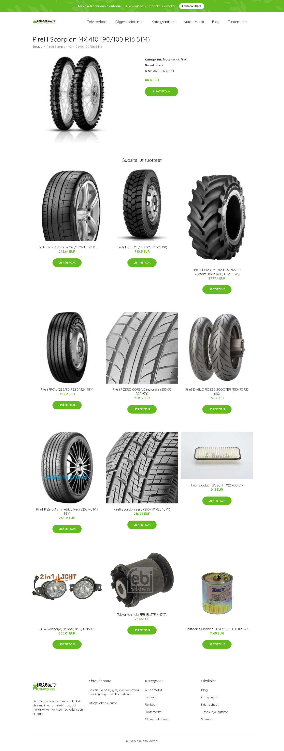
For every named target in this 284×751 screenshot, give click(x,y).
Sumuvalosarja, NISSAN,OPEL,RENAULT (67, 632)
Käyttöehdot (210, 708)
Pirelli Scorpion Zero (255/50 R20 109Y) (142, 513)
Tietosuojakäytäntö (214, 715)
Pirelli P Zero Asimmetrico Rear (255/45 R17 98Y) (67, 515)
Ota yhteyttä (209, 701)
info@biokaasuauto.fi (103, 706)
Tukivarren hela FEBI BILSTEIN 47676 (142, 618)
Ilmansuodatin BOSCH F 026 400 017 (217, 489)
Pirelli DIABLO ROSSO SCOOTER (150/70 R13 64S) (216, 395)
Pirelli (184, 63)
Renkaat (150, 708)
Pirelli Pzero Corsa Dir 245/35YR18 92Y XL (67, 251)
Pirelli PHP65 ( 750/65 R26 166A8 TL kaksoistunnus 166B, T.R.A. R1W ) (217, 275)
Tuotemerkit (238, 23)
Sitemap (206, 722)
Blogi (216, 23)
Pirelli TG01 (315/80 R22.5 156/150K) (142, 251)
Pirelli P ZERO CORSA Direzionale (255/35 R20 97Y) (142, 395)
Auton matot (194, 23)
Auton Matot (153, 693)
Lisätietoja (161, 95)
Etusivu (37, 50)
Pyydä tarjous (191, 6)
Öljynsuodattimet (129, 23)
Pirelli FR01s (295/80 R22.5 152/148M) (67, 393)
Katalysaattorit (163, 23)
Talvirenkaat (97, 23)
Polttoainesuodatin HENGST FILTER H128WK (217, 632)
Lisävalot (151, 701)
